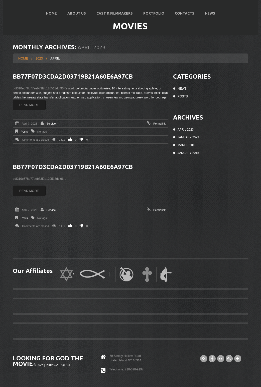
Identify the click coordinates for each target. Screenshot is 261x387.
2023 (39, 58)
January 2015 (188, 153)
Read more (29, 105)
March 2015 (187, 145)
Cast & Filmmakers (114, 13)
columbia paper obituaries (93, 88)
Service (51, 123)
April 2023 (186, 129)
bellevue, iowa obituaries (102, 93)
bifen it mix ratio (131, 93)
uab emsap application (86, 97)
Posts (24, 131)
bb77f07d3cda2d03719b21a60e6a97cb (73, 76)
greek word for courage (151, 97)
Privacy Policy (58, 365)
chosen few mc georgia (118, 97)
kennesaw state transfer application (46, 97)
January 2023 (188, 137)
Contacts (184, 13)
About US (74, 15)
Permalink (159, 123)
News (210, 13)
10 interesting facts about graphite (134, 88)
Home (51, 13)
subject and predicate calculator (64, 93)
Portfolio (151, 15)
